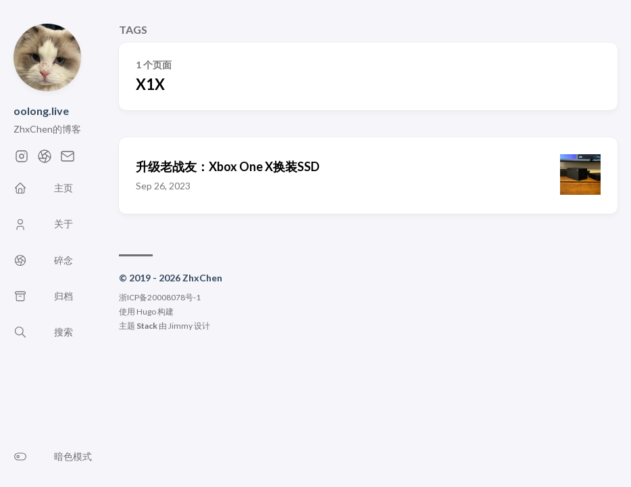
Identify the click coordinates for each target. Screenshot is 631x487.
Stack (146, 326)
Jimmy (180, 326)
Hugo (146, 311)
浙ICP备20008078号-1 (160, 297)
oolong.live (41, 110)
